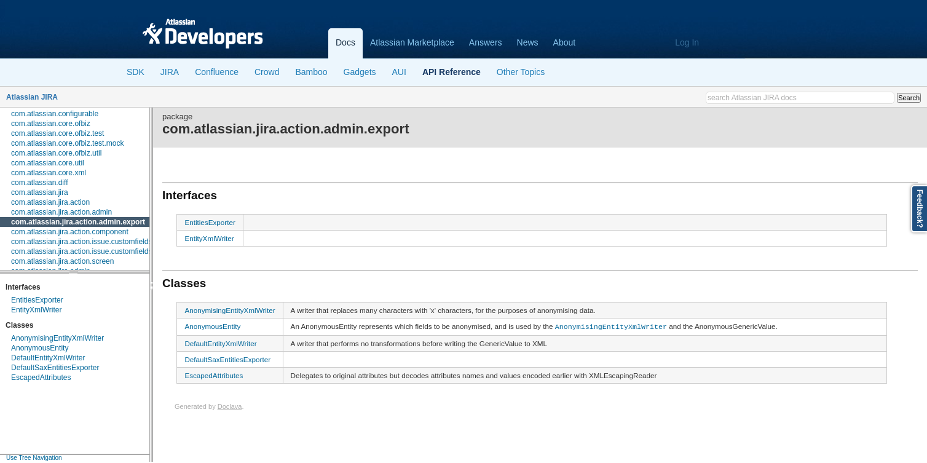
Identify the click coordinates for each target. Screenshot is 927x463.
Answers (485, 42)
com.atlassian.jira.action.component (69, 232)
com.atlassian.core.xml (48, 172)
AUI (399, 72)
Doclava (230, 406)
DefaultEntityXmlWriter (48, 358)
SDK (135, 72)
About (564, 42)
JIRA (169, 72)
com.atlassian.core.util (47, 163)
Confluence (217, 72)
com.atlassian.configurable (54, 113)
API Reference (451, 72)
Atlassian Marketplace (412, 42)
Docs (345, 42)
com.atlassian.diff (39, 182)
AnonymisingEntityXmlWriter (57, 338)
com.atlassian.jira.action (50, 202)
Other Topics (521, 72)
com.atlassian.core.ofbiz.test (57, 133)
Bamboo (311, 72)
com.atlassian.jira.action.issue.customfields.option (92, 251)
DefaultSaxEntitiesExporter (55, 367)
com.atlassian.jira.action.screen (62, 261)
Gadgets (360, 72)
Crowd (266, 72)
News (527, 42)
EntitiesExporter (37, 300)
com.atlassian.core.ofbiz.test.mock (67, 143)
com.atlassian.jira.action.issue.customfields (81, 241)
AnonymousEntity (39, 348)
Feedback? (919, 208)
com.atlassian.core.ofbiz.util (56, 153)
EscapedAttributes (41, 377)
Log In (687, 42)
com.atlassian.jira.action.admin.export (78, 222)
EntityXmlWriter (36, 310)
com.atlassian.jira (39, 192)
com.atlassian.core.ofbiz (50, 123)
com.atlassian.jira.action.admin (61, 212)
